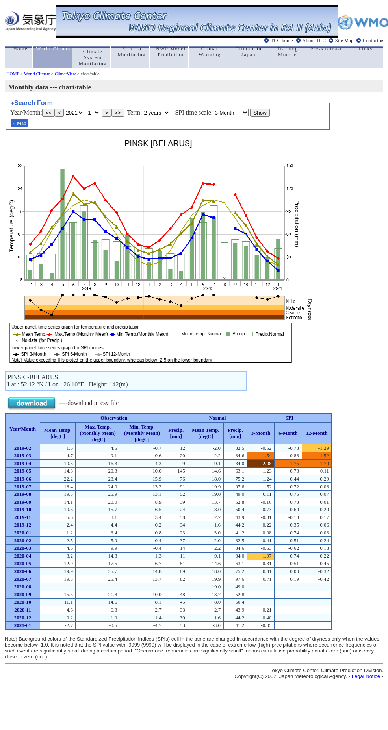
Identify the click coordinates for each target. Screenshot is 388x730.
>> (118, 113)
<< (48, 113)
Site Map (344, 40)
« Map (19, 123)
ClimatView (65, 73)
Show (259, 113)
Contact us (373, 40)
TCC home (282, 40)
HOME (12, 73)
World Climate (37, 73)
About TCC (314, 40)
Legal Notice (366, 676)
